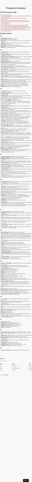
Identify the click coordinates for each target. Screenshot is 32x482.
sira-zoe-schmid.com (22, 172)
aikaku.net (2, 358)
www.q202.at (29, 161)
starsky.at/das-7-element (7, 92)
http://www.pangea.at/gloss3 (6, 14)
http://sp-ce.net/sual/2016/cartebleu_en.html (18, 205)
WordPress (6, 374)
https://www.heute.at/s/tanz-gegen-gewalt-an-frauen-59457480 (12, 28)
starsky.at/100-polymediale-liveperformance (21, 146)
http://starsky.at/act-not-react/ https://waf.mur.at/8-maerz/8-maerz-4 (13, 65)
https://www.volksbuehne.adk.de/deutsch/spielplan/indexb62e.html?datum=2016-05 (15, 26)
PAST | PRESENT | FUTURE (5, 23)
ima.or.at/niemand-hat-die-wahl (8, 151)
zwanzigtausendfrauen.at (18, 165)
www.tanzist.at (15, 163)
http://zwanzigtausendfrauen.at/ (18, 203)
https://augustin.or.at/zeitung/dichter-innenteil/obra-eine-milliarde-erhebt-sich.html (15, 20)
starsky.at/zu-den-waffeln (5, 104)
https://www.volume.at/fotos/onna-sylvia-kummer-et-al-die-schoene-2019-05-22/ (14, 25)
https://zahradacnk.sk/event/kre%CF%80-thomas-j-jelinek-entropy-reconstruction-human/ (16, 27)
